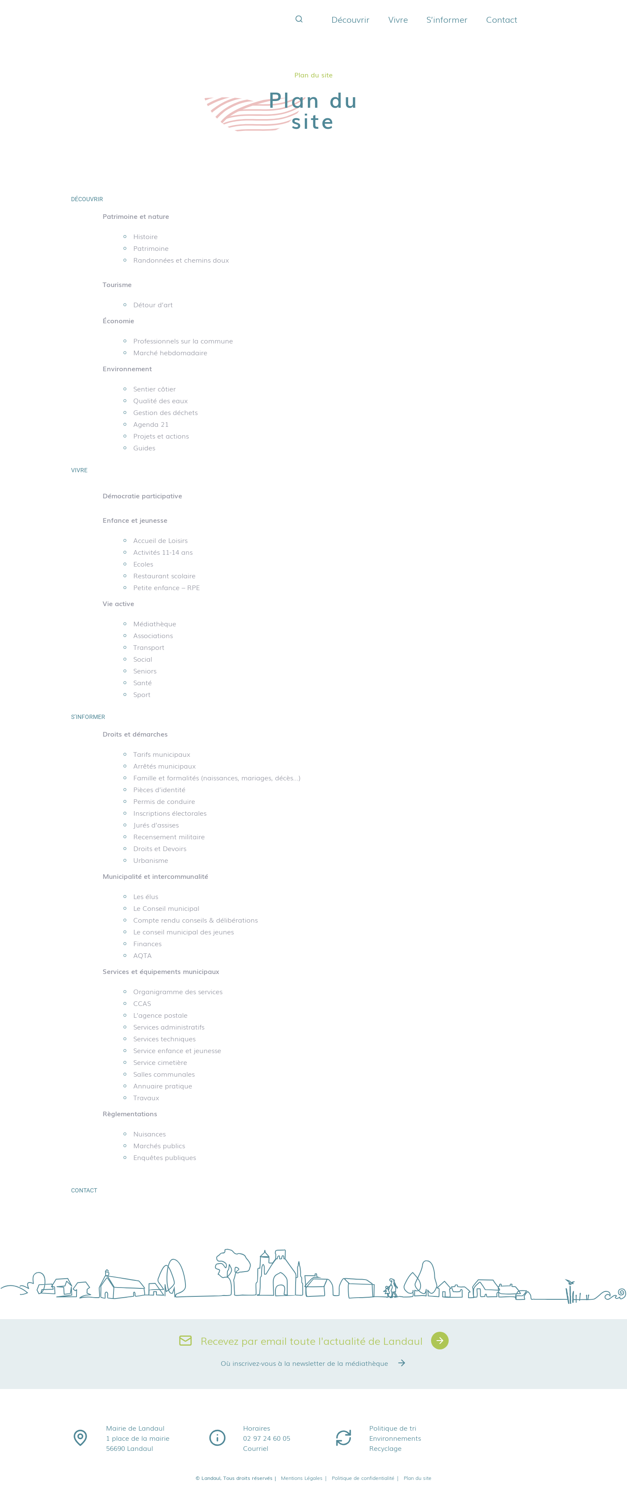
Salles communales (164, 1074)
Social (142, 659)
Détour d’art (153, 304)
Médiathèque (154, 623)
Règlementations (130, 1113)
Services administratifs (168, 1027)
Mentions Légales (304, 1478)
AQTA (142, 955)
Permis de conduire (164, 801)
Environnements (395, 1438)
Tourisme (117, 284)
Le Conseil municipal (166, 908)
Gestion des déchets (165, 412)
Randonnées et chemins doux (181, 260)
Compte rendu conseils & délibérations (195, 920)
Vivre (398, 19)
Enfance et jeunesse (135, 520)
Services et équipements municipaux (161, 971)
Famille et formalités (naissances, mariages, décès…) (217, 777)
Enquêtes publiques (164, 1157)
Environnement (127, 368)
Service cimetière (160, 1062)
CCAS (142, 1003)
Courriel (255, 1448)
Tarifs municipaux (161, 754)
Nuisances (149, 1133)
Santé (142, 682)
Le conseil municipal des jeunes (183, 931)
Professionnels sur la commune (183, 340)
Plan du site (417, 1478)
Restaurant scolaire (164, 575)
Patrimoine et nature (136, 216)
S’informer (447, 19)
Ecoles (143, 564)
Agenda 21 (151, 424)
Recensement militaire (169, 836)
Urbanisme (150, 860)
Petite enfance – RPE (166, 587)
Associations (153, 635)
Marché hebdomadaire (170, 352)
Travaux (146, 1097)
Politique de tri (392, 1428)
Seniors (144, 670)
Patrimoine (151, 248)
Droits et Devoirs (159, 848)
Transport (148, 647)
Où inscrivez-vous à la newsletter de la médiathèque (314, 1363)
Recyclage (385, 1448)
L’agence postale (160, 1015)
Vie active (118, 603)
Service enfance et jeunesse (177, 1050)
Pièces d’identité (159, 789)
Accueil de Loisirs (160, 540)
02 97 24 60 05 (266, 1438)
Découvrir (350, 19)
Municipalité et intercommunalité (155, 876)
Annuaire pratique (162, 1085)
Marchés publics (159, 1145)
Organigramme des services (177, 991)
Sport (142, 694)
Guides (144, 447)
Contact (501, 19)
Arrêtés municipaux (164, 766)
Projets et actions (161, 436)
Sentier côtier (154, 388)
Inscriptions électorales (169, 813)
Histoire (145, 236)
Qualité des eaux (160, 400)
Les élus (145, 896)
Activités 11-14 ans (163, 552)
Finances (147, 943)
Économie (118, 320)
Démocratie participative (142, 495)
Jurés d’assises (156, 825)
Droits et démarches (135, 734)
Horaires (256, 1428)
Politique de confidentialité (365, 1478)
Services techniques (164, 1038)
